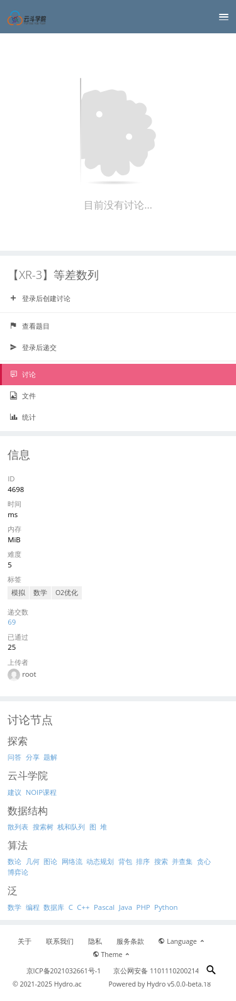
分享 (33, 757)
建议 (14, 792)
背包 (125, 861)
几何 (33, 861)
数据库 (53, 907)
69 (12, 621)
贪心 (204, 861)
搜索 (161, 861)
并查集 (182, 861)
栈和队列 (71, 826)
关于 (24, 941)
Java (125, 907)
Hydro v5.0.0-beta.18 (179, 984)
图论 (50, 861)
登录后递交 (33, 347)
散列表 (18, 826)
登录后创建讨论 (39, 298)
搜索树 (43, 826)
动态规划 (100, 861)
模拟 (18, 592)
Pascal (104, 907)
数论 (14, 861)
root (29, 674)
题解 (50, 757)
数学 (40, 592)
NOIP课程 (41, 792)
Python (165, 907)
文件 (22, 396)
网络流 (72, 861)
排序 (143, 861)
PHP (143, 907)
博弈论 (18, 872)
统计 (22, 417)
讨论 (22, 374)
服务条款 (130, 941)
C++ (83, 907)
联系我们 (60, 941)
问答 (14, 757)
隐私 (95, 941)
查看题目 (29, 326)
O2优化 (66, 592)
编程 (33, 907)
